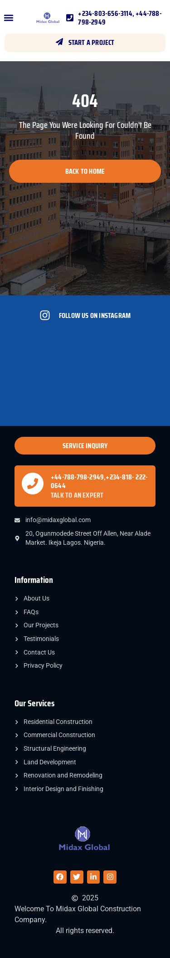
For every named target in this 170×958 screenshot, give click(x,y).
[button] (8, 17)
